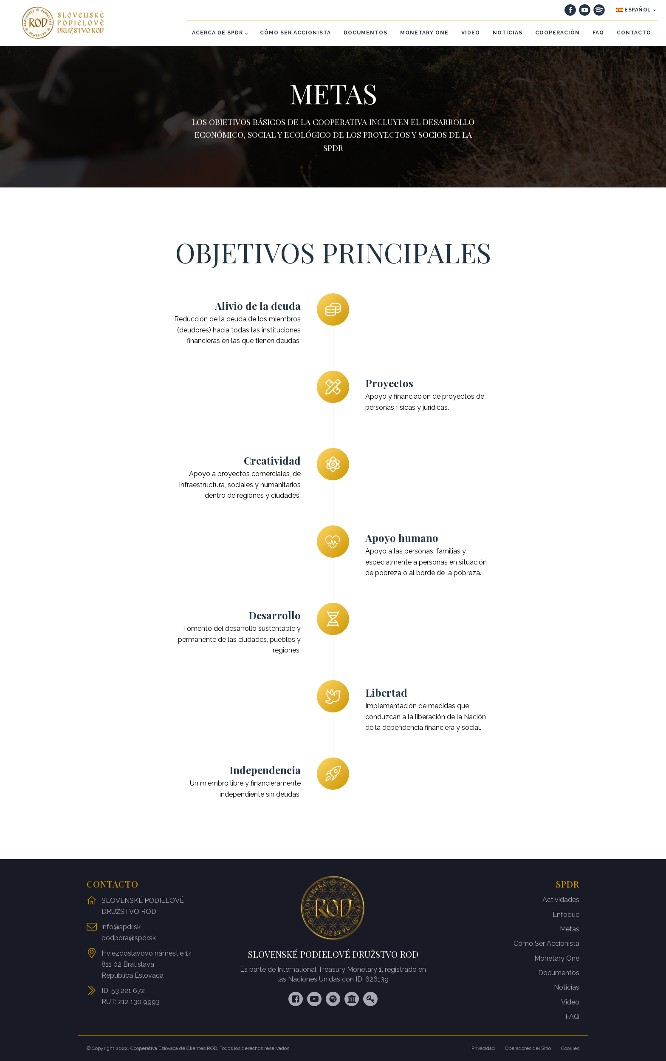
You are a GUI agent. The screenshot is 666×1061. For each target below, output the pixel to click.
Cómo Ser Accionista (546, 943)
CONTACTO (634, 33)
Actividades (560, 900)
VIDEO (470, 33)
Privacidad (483, 1048)
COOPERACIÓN (557, 33)
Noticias (566, 987)
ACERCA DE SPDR (217, 33)
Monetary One (556, 958)
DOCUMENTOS (365, 33)
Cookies (570, 1048)
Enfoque (566, 915)
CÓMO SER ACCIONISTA (295, 33)
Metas (569, 929)
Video (570, 1002)
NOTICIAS (507, 33)
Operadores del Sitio (528, 1048)
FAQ (598, 33)
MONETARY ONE (424, 33)
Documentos (558, 973)
